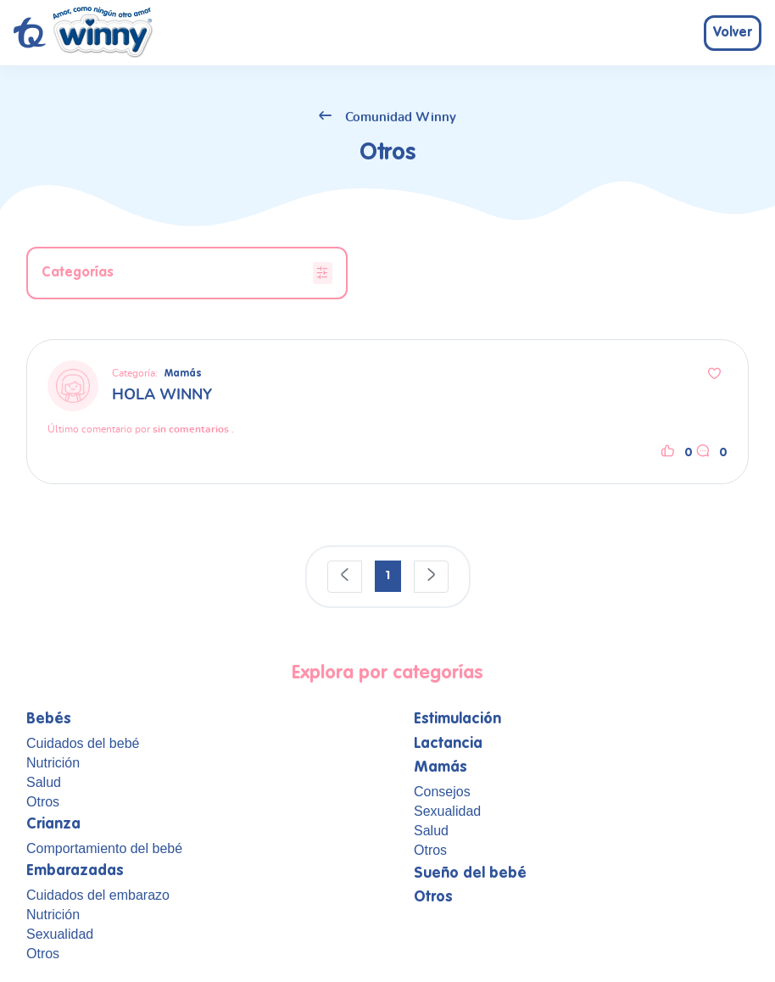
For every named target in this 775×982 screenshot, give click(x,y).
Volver (732, 33)
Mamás (183, 374)
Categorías (187, 273)
